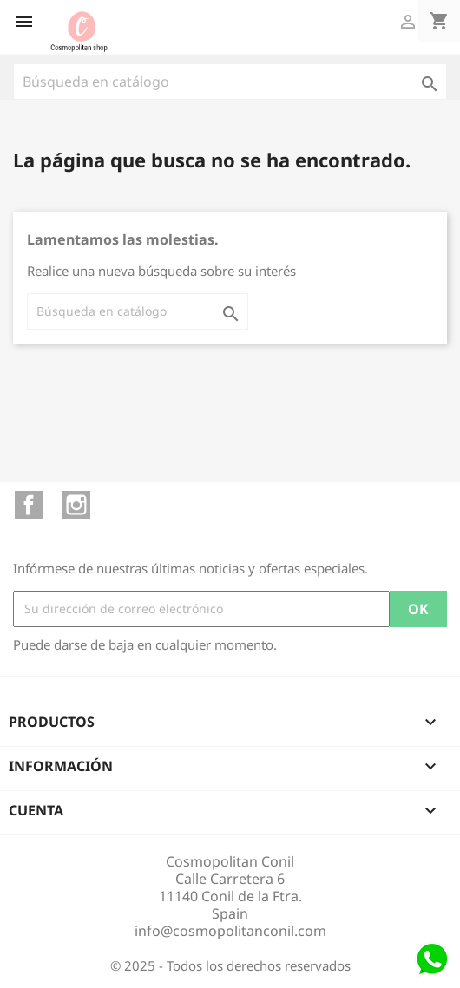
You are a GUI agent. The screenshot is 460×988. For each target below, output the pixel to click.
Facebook (29, 505)
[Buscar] (230, 81)
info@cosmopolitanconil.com (230, 930)
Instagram (76, 505)
